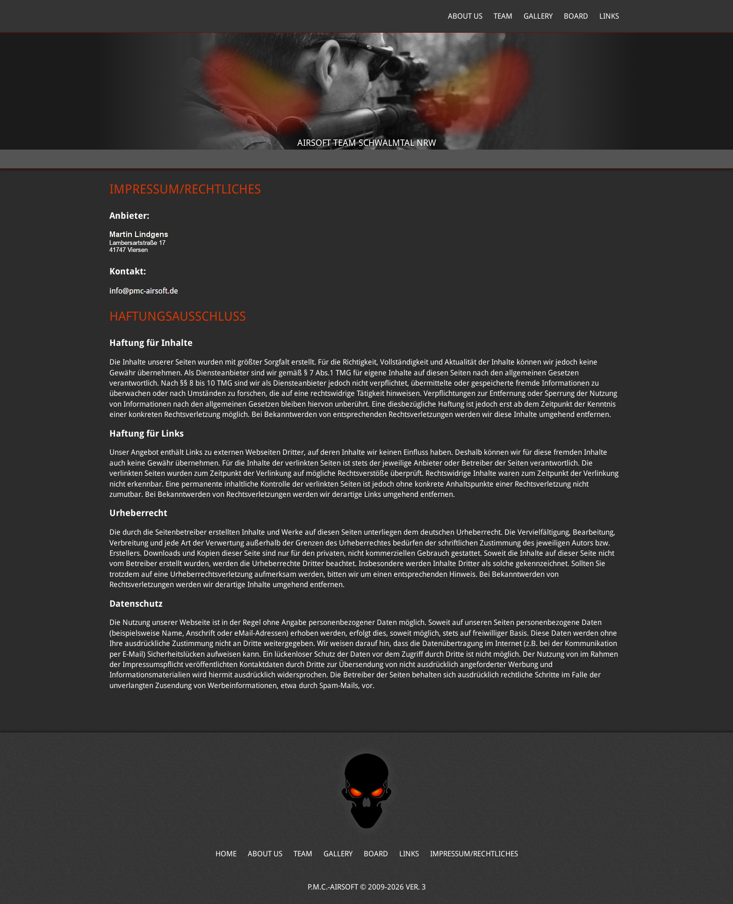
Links (609, 16)
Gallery (538, 16)
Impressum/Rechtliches (474, 853)
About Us (465, 16)
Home (153, 16)
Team (503, 16)
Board (576, 16)
